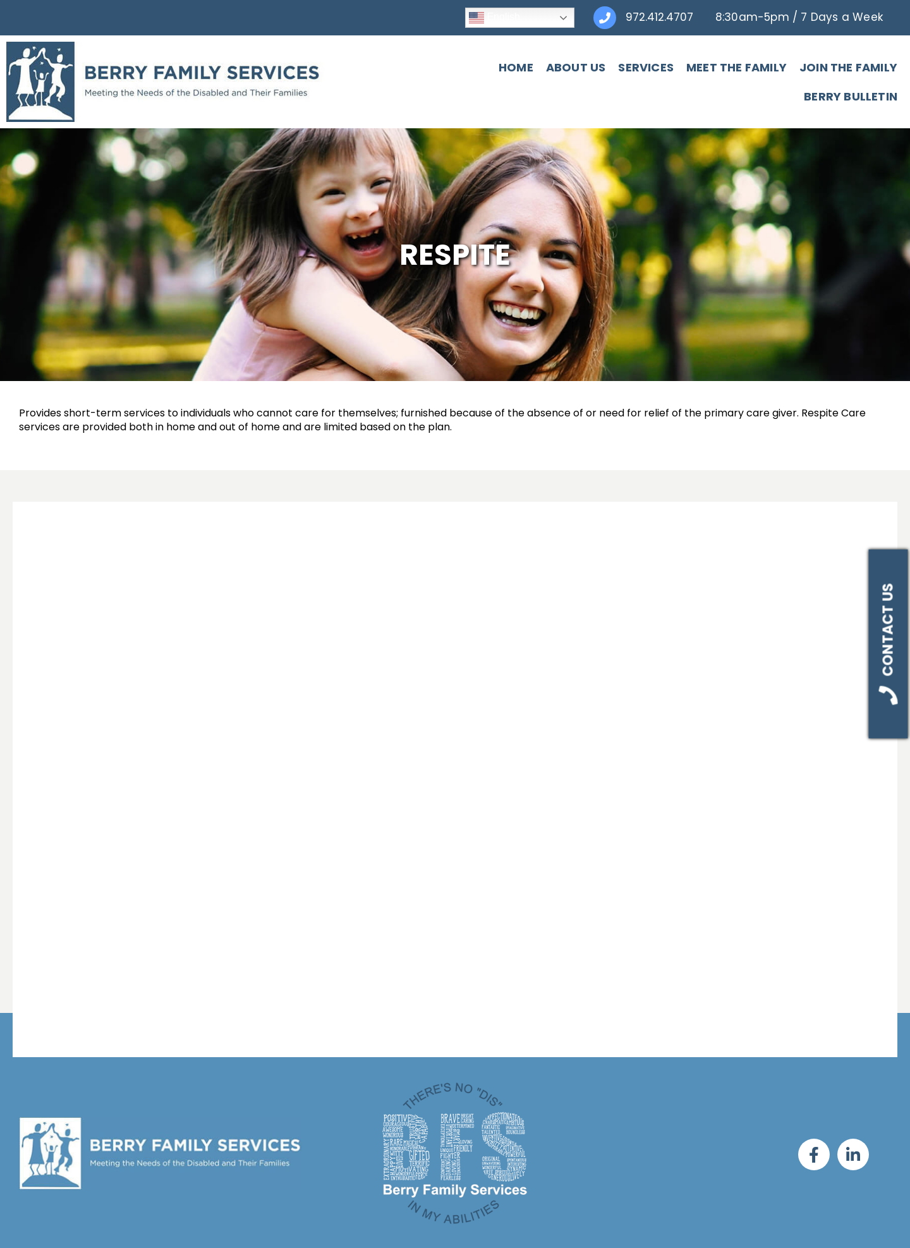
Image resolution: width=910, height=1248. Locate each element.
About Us (470, 62)
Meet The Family (630, 62)
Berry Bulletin (850, 62)
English (494, 17)
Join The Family (742, 62)
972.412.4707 (659, 17)
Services (540, 62)
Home (409, 62)
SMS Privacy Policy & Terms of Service (455, 1225)
